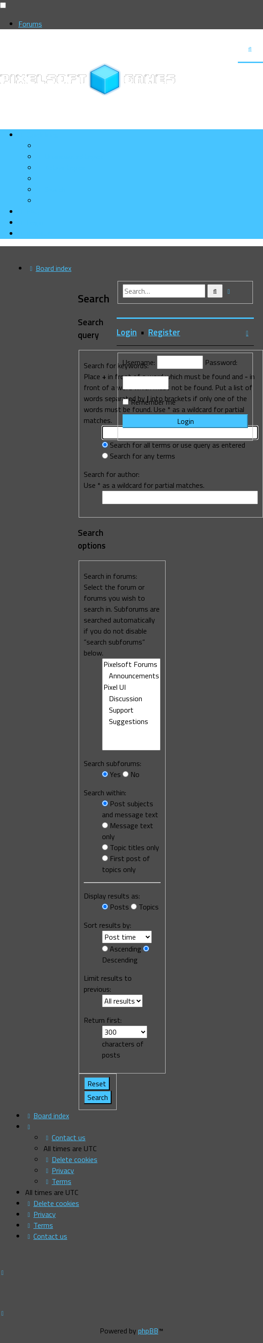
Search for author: (112, 474)
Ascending (121, 948)
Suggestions (131, 721)
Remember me (153, 402)
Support (131, 710)
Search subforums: (112, 763)
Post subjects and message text (130, 809)
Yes (111, 774)
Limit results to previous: (108, 983)
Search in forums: (110, 576)
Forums (30, 23)
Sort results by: (107, 925)
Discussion (131, 698)
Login (127, 332)
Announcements (131, 676)
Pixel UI (131, 687)
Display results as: (112, 895)
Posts (115, 906)
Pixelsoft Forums (131, 664)
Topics (145, 906)
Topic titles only (130, 847)
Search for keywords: (116, 365)
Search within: (105, 792)
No (131, 774)
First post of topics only (126, 864)
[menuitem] (70, 156)
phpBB (148, 1330)
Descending (125, 955)
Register (164, 332)
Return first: (103, 1020)
